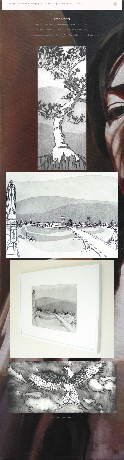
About (79, 3)
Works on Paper (52, 3)
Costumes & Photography (30, 3)
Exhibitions (67, 3)
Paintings (11, 3)
